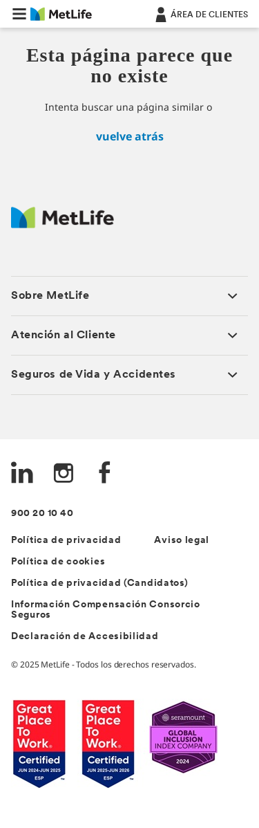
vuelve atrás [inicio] (130, 136)
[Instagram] (63, 474)
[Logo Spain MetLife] (62, 224)
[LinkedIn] (22, 474)
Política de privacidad (66, 540)
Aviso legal (181, 540)
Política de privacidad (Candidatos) (100, 583)
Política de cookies (58, 562)
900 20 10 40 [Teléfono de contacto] (42, 513)
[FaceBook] (105, 474)
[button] (19, 14)
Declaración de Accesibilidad (85, 637)
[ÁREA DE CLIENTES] (200, 14)
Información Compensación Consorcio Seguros (105, 610)
